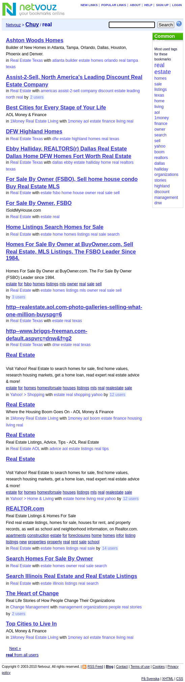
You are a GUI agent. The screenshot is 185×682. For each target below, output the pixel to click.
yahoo (97, 394)
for (20, 284)
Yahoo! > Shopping (27, 394)
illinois (58, 583)
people (115, 607)
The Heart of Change (32, 593)
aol (86, 121)
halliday (93, 162)
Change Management (29, 607)
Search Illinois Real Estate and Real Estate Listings (71, 576)
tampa (132, 60)
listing (130, 535)
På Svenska (150, 679)
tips (105, 448)
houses (69, 388)
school (94, 542)
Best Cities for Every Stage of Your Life (56, 107)
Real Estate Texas (26, 60)
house (78, 192)
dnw (56, 344)
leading (133, 90)
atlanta (58, 60)
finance (108, 121)
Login (177, 5)
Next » (15, 648)
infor (120, 535)
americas (49, 90)
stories (136, 607)
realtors (127, 162)
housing (135, 418)
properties (37, 542)
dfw (55, 138)
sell (117, 192)
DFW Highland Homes (34, 131)
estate (84, 60)
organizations (95, 607)
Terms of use (140, 666)
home (106, 162)
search (113, 234)
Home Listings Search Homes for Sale (54, 227)
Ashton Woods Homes (34, 40)
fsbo (56, 192)
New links (89, 5)
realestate (115, 388)
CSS (179, 679)
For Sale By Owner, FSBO (39, 203)
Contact (122, 666)
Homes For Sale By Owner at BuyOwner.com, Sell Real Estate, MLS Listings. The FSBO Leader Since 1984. (71, 251)
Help (148, 5)
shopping (82, 394)
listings (83, 234)
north (10, 97)
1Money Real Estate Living (34, 121)
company (89, 90)
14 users (109, 548)
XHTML (168, 679)
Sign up (162, 5)
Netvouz (13, 25)
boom (95, 418)
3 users (18, 297)
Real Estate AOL (25, 448)
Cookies (159, 666)
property (54, 542)
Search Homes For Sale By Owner (49, 558)
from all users (22, 655)
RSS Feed (95, 666)
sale (108, 192)
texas (11, 66)
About (135, 5)
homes (97, 60)
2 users (37, 97)
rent (74, 542)
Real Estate (20, 90)
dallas (57, 162)
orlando (111, 60)
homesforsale (49, 388)
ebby (68, 162)
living (120, 121)
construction (38, 535)
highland (79, 138)
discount (105, 90)
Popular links (113, 5)
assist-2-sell (68, 90)
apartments (16, 535)
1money (75, 121)
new (23, 542)
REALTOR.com (25, 509)
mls (62, 284)
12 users (117, 394)
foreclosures (79, 535)
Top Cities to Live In (31, 624)
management (70, 607)
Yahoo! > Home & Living (32, 498)
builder (71, 60)
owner (90, 192)
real (122, 60)
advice (55, 448)
